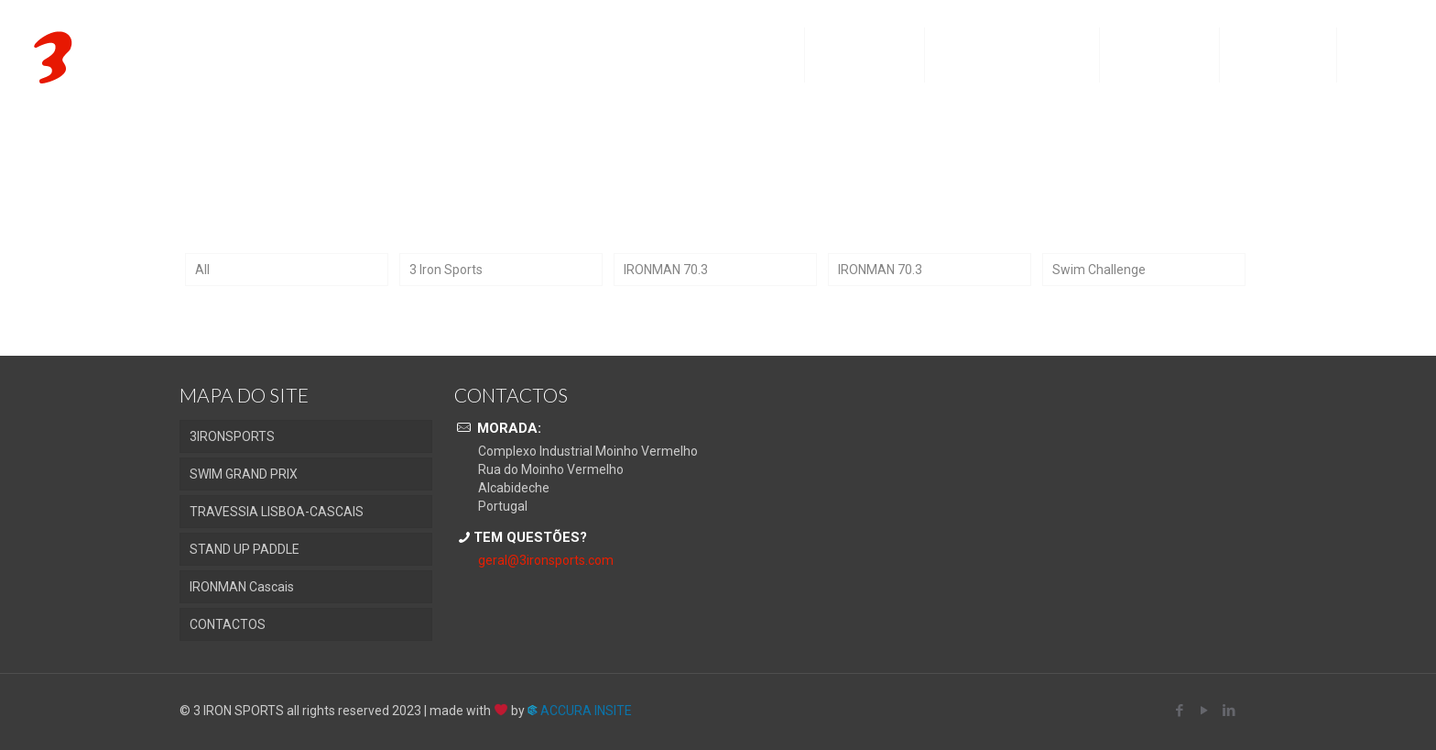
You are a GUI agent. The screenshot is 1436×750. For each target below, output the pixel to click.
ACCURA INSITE (580, 710)
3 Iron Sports (446, 269)
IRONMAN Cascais (242, 586)
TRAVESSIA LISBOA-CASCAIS (277, 511)
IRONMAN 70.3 (666, 269)
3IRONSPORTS (232, 436)
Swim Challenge (1099, 269)
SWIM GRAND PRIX (244, 474)
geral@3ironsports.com (546, 560)
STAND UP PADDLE (244, 549)
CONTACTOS (228, 624)
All (202, 269)
